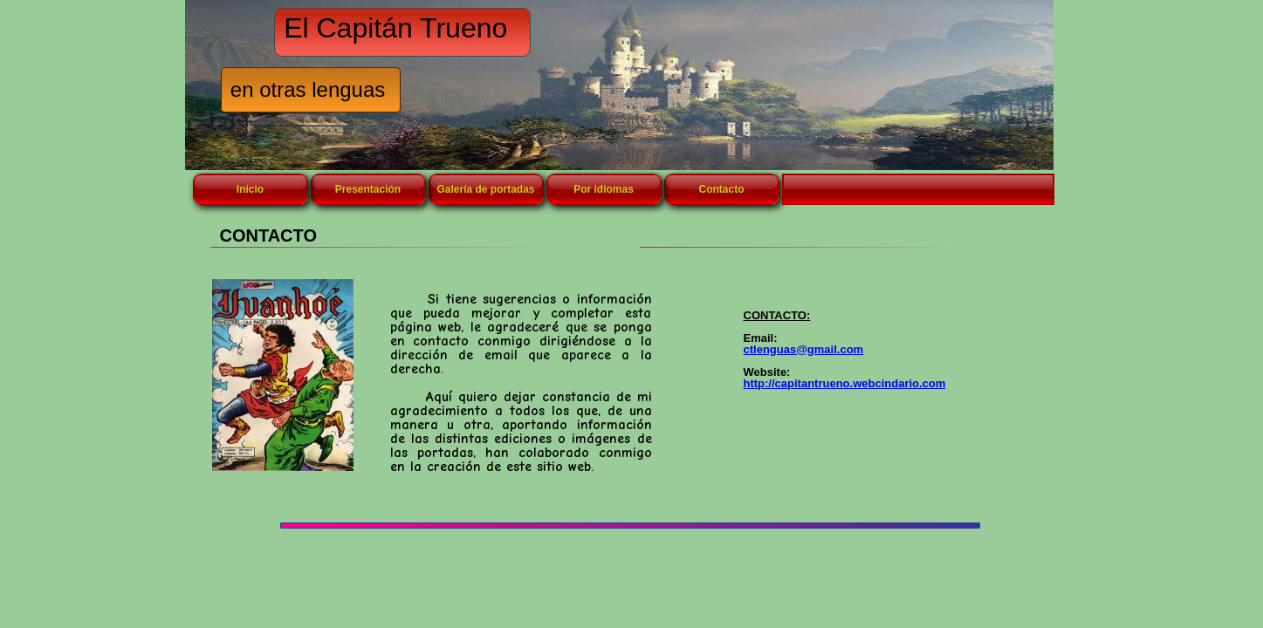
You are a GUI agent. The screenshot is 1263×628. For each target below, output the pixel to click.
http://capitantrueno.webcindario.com (845, 383)
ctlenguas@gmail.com (804, 349)
